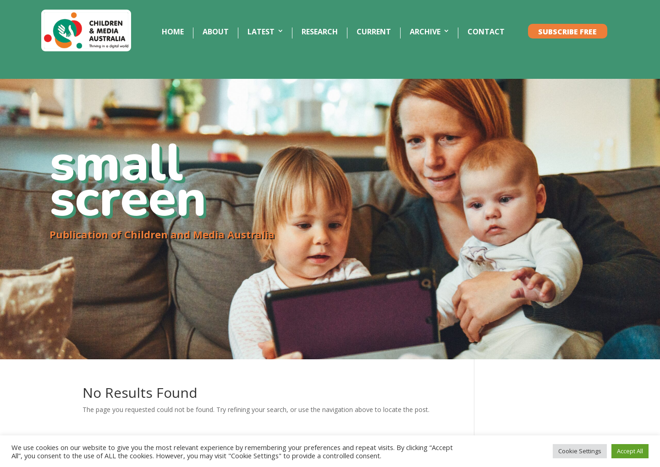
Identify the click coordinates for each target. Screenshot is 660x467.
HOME (173, 32)
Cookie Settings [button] (579, 451)
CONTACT (486, 32)
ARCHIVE (425, 32)
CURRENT (374, 32)
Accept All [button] (630, 451)
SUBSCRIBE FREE (567, 32)
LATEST (261, 32)
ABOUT (216, 32)
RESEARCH (320, 32)
